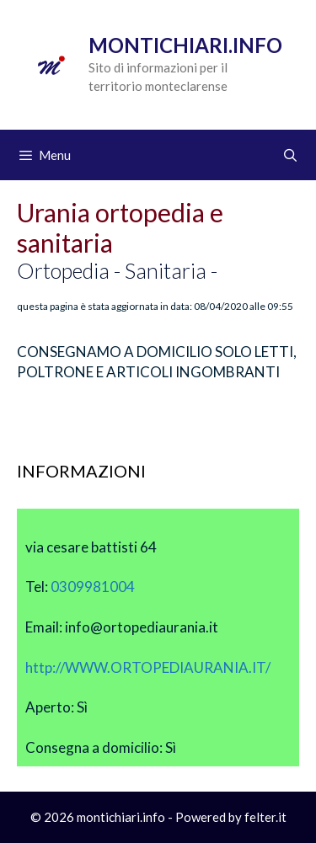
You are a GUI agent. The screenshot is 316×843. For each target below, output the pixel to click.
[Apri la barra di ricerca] (290, 155)
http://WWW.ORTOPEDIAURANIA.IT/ (147, 667)
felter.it (265, 816)
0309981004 (93, 586)
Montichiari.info (185, 45)
